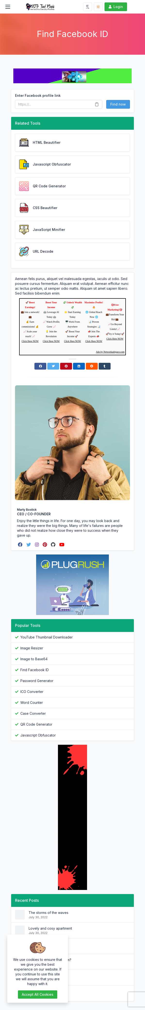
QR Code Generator (36, 724)
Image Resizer (31, 648)
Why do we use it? (43, 975)
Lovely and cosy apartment (50, 928)
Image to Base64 (34, 659)
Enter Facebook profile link (38, 95)
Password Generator (36, 681)
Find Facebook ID (34, 670)
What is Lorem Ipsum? (46, 991)
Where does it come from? (50, 960)
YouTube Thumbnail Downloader (46, 637)
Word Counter (31, 702)
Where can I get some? (47, 944)
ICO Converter (31, 692)
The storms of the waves (48, 913)
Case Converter (33, 713)
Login (115, 7)
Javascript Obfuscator (38, 735)
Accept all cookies (37, 994)
